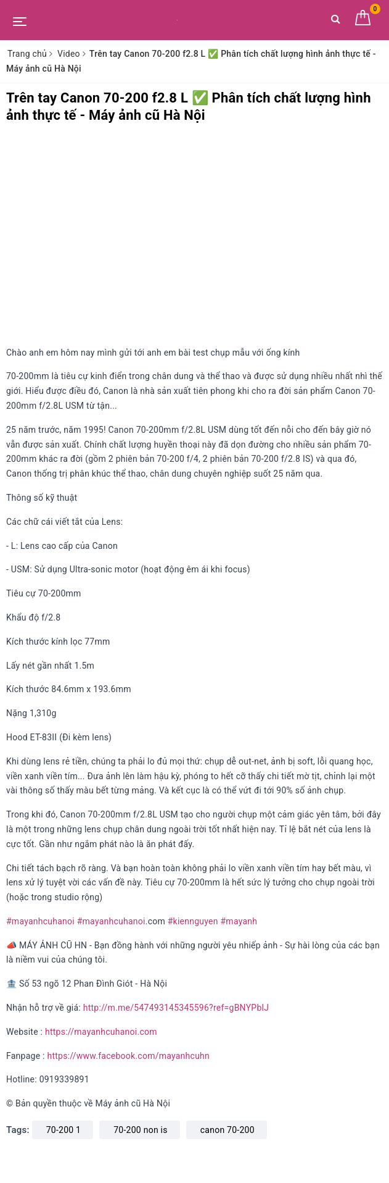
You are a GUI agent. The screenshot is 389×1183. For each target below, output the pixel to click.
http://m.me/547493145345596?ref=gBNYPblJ (176, 1008)
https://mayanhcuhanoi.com (101, 1032)
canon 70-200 (227, 1130)
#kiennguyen (193, 921)
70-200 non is (140, 1130)
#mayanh (238, 921)
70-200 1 (63, 1130)
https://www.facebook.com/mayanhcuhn (128, 1056)
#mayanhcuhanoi (40, 921)
